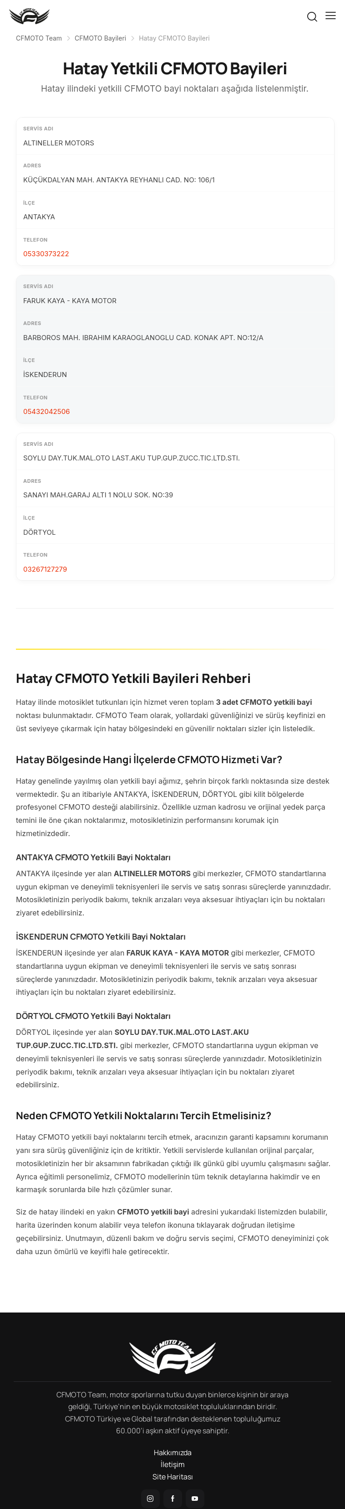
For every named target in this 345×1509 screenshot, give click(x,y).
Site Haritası (172, 1477)
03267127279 (45, 569)
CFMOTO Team (39, 38)
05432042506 (46, 411)
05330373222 (46, 253)
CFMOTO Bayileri (100, 38)
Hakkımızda (173, 1452)
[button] (330, 15)
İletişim (173, 1464)
